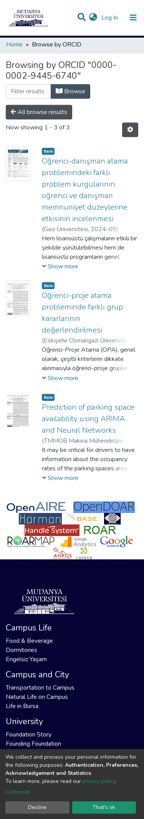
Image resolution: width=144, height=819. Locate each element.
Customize (17, 792)
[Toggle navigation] (133, 17)
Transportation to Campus (40, 687)
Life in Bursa (22, 706)
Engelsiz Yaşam (26, 659)
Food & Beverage (29, 641)
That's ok (104, 807)
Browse (70, 91)
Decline (37, 807)
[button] (93, 17)
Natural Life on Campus (37, 697)
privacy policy (99, 781)
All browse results (39, 112)
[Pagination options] (130, 129)
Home (14, 44)
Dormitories (21, 650)
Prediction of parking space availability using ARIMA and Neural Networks (88, 418)
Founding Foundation (33, 744)
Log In (110, 17)
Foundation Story (28, 734)
